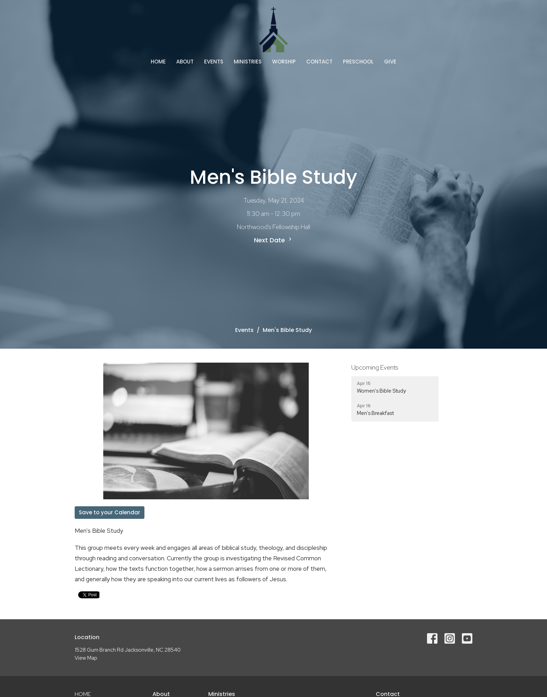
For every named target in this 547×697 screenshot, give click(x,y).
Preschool (358, 61)
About (185, 61)
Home (158, 61)
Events (213, 61)
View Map (86, 657)
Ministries (248, 61)
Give (390, 61)
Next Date (273, 240)
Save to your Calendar (109, 512)
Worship (284, 61)
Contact (319, 61)
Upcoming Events (374, 367)
